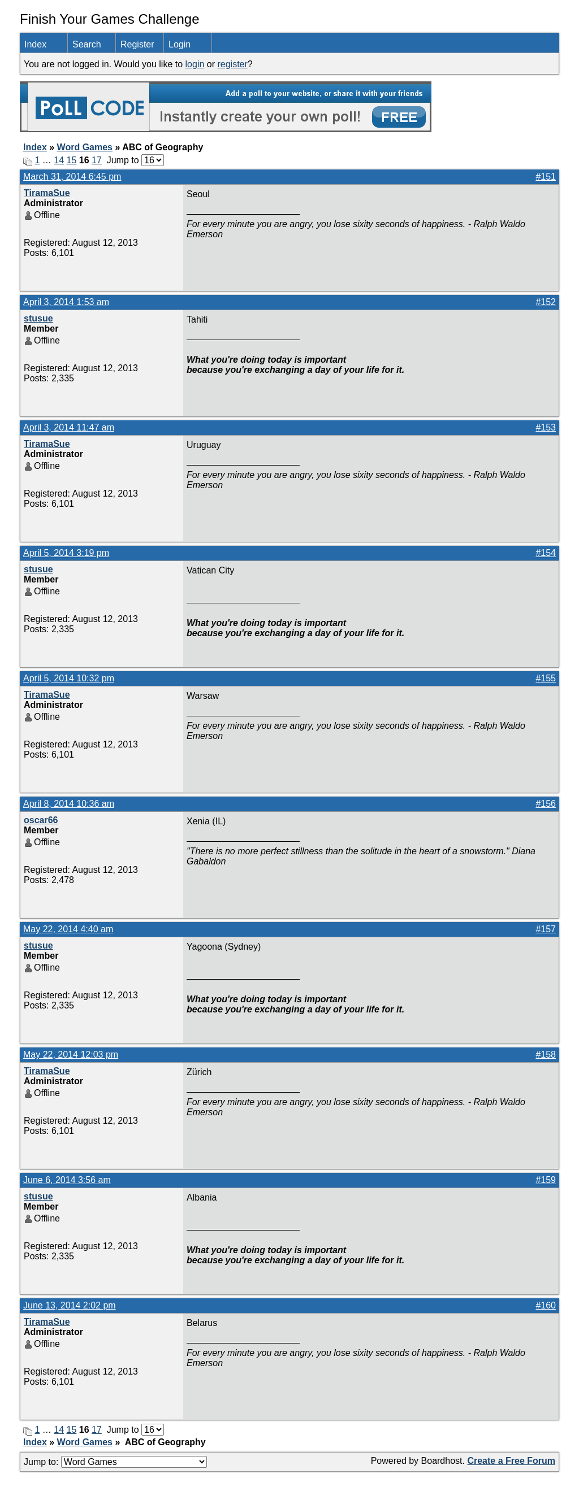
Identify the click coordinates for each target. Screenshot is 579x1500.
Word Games (85, 147)
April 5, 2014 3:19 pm (66, 553)
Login (179, 44)
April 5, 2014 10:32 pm (68, 678)
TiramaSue (47, 193)
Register (137, 44)
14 (59, 160)
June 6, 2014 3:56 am (67, 1180)
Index (35, 44)
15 (72, 160)
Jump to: (115, 1462)
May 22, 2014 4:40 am (68, 929)
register (232, 64)
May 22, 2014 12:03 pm (70, 1054)
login (195, 64)
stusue (38, 318)
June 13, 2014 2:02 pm (69, 1305)
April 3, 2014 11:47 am (68, 427)
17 (97, 160)
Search (86, 44)
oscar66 (41, 820)
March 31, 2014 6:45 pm (72, 176)
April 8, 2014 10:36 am (68, 803)
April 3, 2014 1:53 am (66, 302)
